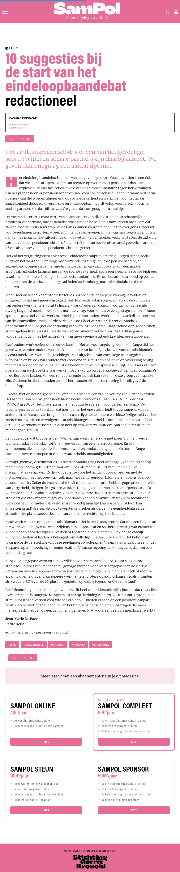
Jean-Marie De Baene (23, 118)
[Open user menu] (176, 12)
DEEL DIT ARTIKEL (19, 139)
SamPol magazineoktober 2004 (18, 126)
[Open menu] (5, 12)
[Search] (168, 12)
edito (12, 645)
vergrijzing (100, 645)
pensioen (57, 645)
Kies (46, 742)
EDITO (11, 48)
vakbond (78, 645)
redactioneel (34, 645)
